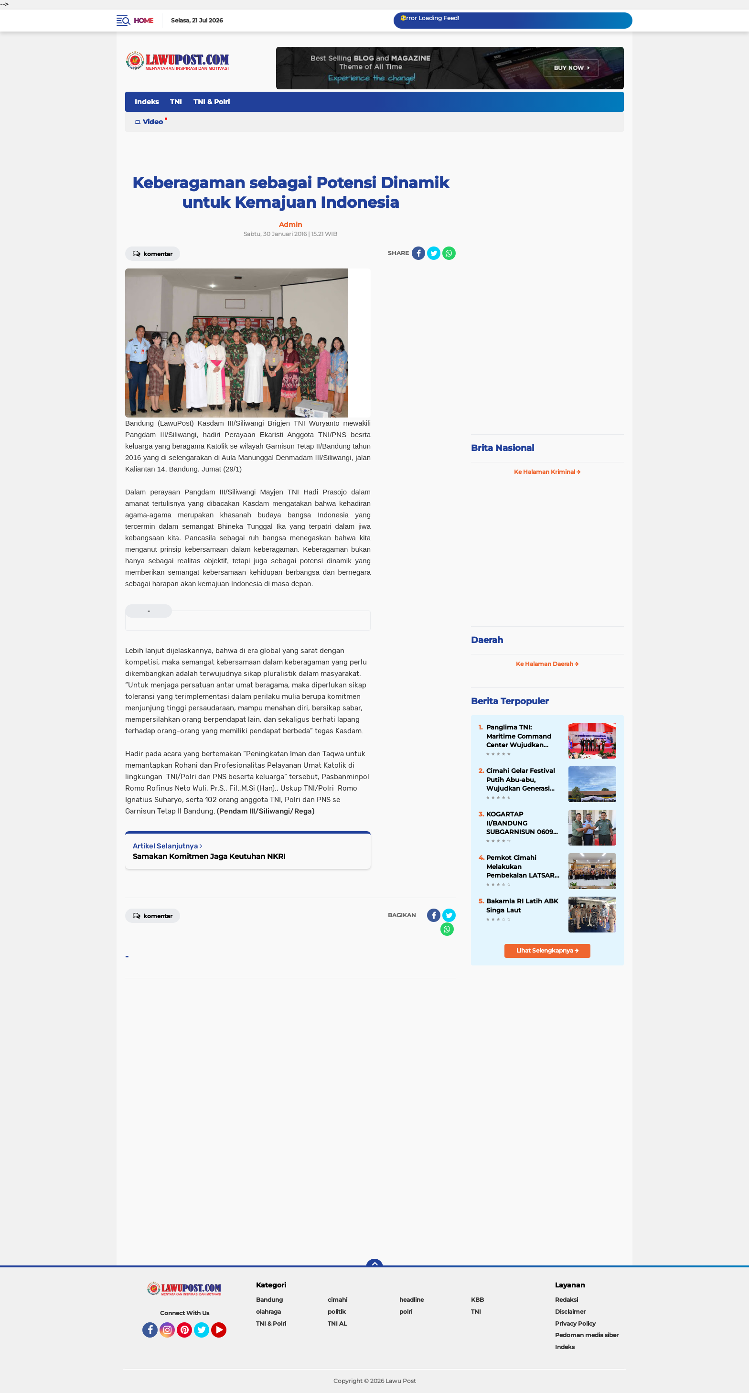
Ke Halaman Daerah (547, 663)
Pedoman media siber (587, 1335)
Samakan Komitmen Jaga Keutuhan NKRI (209, 856)
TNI (176, 101)
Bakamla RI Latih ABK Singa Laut (522, 905)
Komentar (152, 253)
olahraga (268, 1311)
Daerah (487, 640)
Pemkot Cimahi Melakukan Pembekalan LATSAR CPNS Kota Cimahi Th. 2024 (521, 866)
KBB (477, 1299)
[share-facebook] (418, 253)
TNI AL (337, 1323)
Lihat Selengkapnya (547, 950)
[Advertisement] (547, 363)
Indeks (147, 101)
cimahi (337, 1299)
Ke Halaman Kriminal (547, 471)
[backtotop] (374, 1267)
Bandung (269, 1299)
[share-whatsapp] (449, 253)
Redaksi (566, 1299)
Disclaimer (570, 1311)
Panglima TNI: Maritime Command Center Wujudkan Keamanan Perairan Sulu (518, 736)
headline (411, 1299)
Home (143, 20)
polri (405, 1311)
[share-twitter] (433, 253)
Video (153, 122)
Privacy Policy (575, 1323)
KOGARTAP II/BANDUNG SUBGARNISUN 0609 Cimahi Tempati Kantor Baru (519, 823)
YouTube (225, 1334)
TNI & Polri (211, 101)
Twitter (206, 1334)
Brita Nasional (502, 448)
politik (337, 1311)
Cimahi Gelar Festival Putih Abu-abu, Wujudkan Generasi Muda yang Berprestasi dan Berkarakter (520, 780)
